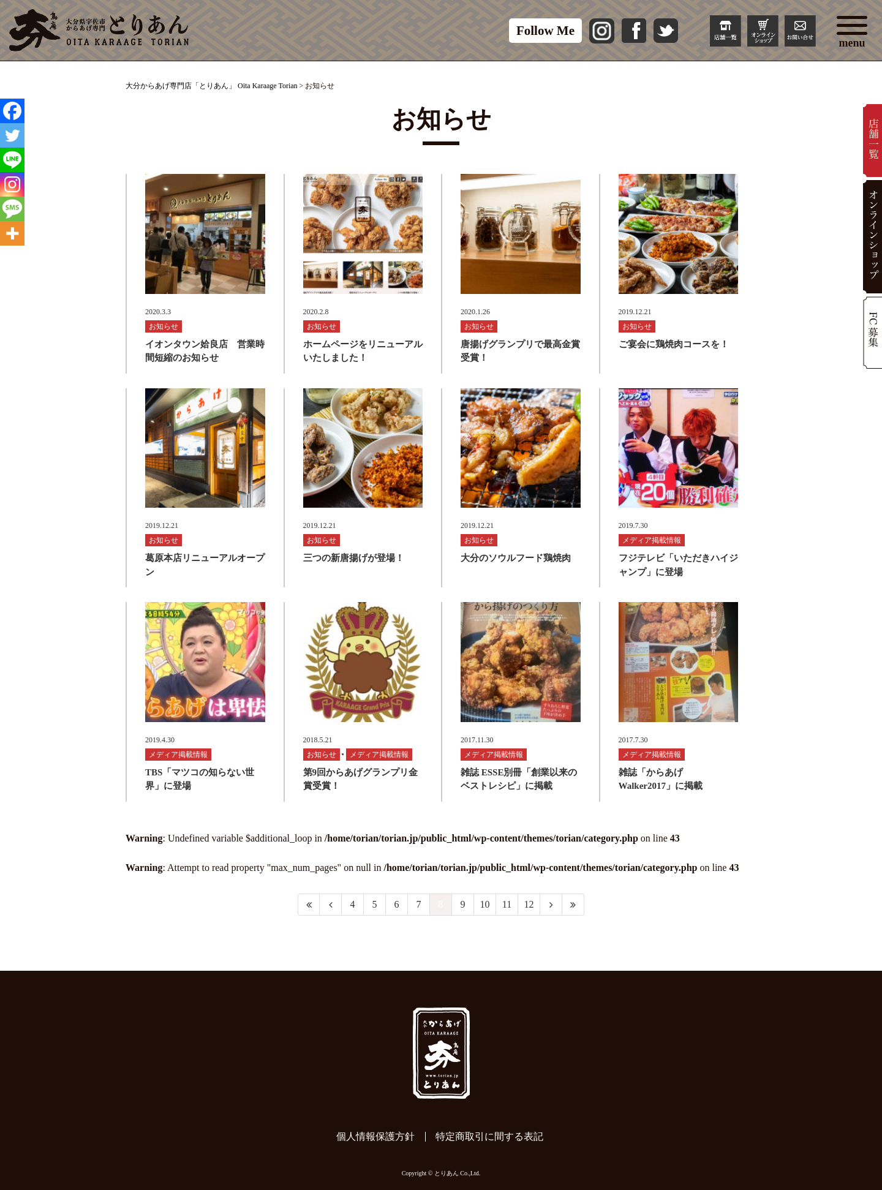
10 (485, 904)
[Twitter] (12, 135)
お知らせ (163, 326)
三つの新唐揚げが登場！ (353, 558)
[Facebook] (12, 111)
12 (529, 904)
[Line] (12, 160)
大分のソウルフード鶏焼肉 (516, 558)
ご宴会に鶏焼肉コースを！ (674, 344)
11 (506, 904)
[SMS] (12, 209)
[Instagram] (12, 184)
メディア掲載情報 (651, 540)
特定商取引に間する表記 (489, 1136)
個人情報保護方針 (375, 1136)
